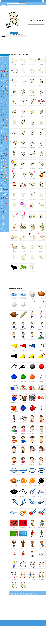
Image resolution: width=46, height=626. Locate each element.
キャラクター (2, 196)
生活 (3, 152)
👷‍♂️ (5, 159)
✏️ (7, 163)
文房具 (4, 162)
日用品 (3, 187)
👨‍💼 (1, 159)
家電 (1, 187)
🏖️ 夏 (1, 60)
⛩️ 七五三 (2, 222)
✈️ (7, 149)
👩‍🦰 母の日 (2, 218)
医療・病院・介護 (3, 169)
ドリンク (2, 129)
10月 (4, 64)
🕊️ (7, 101)
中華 (5, 118)
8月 (5, 63)
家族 (1, 152)
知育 (6, 162)
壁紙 (1, 228)
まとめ (44, 1)
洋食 (3, 118)
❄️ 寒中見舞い (3, 223)
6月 (2, 63)
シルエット (2, 229)
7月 (4, 63)
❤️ (3, 171)
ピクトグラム (3, 230)
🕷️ (3, 212)
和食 (1, 118)
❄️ (5, 80)
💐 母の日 (2, 58)
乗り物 (1, 145)
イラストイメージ (2, 5)
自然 (4, 67)
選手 (4, 176)
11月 (6, 64)
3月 (2, 62)
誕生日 (2, 202)
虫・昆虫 (2, 111)
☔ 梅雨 (2, 59)
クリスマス (2, 206)
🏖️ (7, 82)
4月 (4, 62)
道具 (5, 187)
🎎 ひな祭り (2, 216)
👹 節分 (2, 214)
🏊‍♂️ (7, 180)
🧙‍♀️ (7, 211)
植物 (2, 67)
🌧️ (3, 80)
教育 (1, 162)
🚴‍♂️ (7, 147)
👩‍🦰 (7, 153)
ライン (3, 227)
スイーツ (2, 124)
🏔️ (5, 82)
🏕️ (5, 182)
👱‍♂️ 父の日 (2, 219)
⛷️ (1, 182)
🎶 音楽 (1, 183)
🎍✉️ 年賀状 (3, 225)
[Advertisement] (36, 12)
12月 (2, 65)
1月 (4, 65)
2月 (6, 65)
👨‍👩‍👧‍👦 (1, 156)
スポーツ (7, 5)
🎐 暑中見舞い (3, 224)
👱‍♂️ (1, 155)
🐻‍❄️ (7, 89)
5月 (5, 62)
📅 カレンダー (3, 66)
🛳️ (3, 150)
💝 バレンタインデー (4, 215)
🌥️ (1, 80)
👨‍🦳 (3, 155)
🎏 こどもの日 (3, 57)
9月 (2, 64)
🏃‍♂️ (5, 166)
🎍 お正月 (2, 213)
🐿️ (3, 93)
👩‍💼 (3, 159)
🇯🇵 (5, 194)
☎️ (3, 189)
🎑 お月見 (2, 221)
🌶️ (7, 138)
